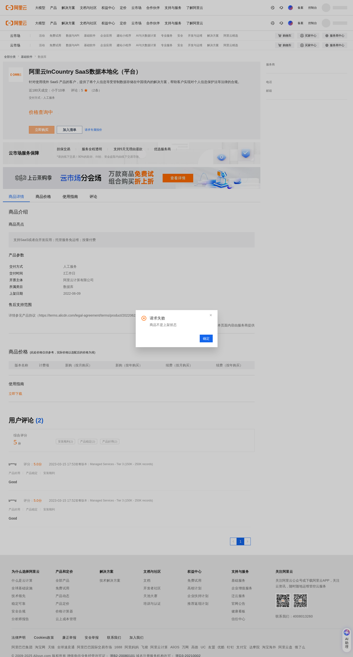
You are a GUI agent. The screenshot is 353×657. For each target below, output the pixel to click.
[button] (211, 315)
